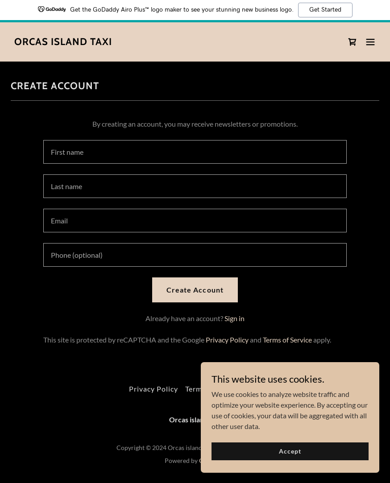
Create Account (194, 289)
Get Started (325, 10)
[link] (63, 42)
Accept (290, 451)
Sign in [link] (234, 318)
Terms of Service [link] (287, 339)
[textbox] (195, 152)
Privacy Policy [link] (227, 339)
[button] (370, 42)
